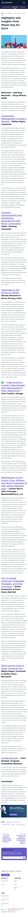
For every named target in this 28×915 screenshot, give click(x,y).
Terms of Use (5, 899)
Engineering (7, 7)
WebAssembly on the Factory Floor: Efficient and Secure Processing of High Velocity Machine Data (14, 483)
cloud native (17, 822)
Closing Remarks (9, 758)
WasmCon (10, 798)
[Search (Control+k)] (24, 2)
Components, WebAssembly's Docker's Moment (13, 119)
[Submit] (24, 857)
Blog (15, 881)
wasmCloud (9, 822)
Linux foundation (20, 824)
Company (22, 7)
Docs (15, 884)
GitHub (16, 888)
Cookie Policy (5, 904)
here (23, 110)
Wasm (12, 824)
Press (2, 884)
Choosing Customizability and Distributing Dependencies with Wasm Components (11, 218)
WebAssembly (5, 824)
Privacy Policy (5, 896)
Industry (15, 7)
